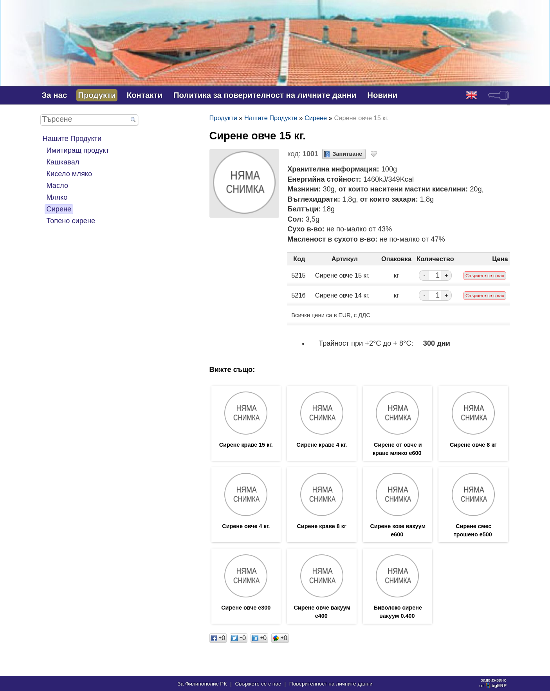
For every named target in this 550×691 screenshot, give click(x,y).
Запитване (347, 154)
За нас (54, 95)
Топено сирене (71, 221)
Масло (58, 185)
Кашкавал (63, 162)
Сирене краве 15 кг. (246, 445)
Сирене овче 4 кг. (246, 526)
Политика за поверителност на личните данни (264, 95)
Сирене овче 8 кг (473, 445)
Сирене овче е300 (245, 607)
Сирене (59, 209)
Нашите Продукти (72, 139)
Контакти (144, 95)
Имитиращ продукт (78, 150)
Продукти (96, 95)
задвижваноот (493, 682)
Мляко (57, 197)
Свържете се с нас (258, 684)
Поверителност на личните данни (331, 684)
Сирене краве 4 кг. (321, 445)
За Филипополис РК (202, 684)
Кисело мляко (69, 174)
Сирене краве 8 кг (321, 526)
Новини (382, 95)
